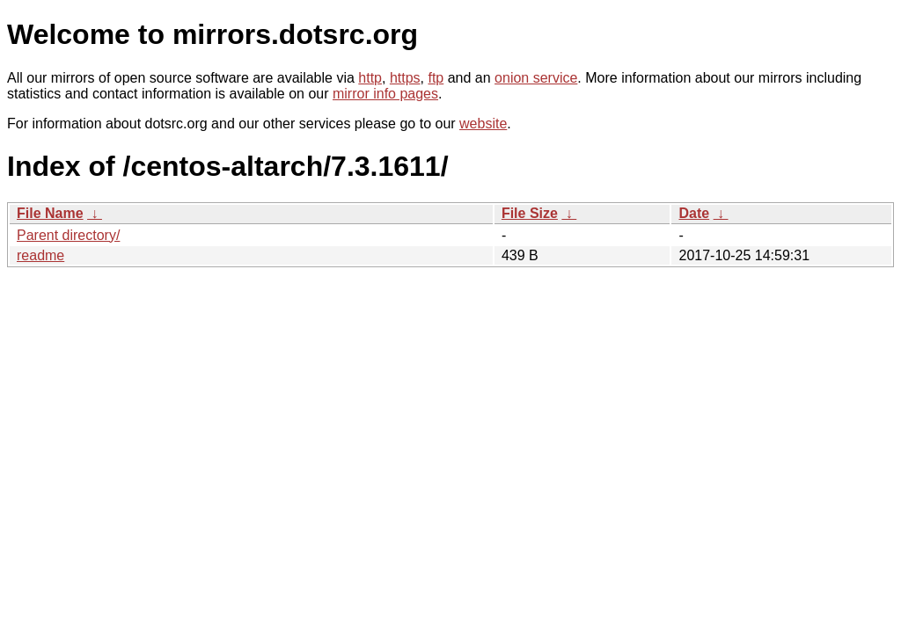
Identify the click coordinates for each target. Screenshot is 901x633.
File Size (530, 213)
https (405, 77)
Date (693, 213)
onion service (535, 77)
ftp (435, 77)
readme (40, 255)
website (483, 123)
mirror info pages (385, 93)
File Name (50, 213)
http (370, 77)
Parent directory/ (68, 235)
